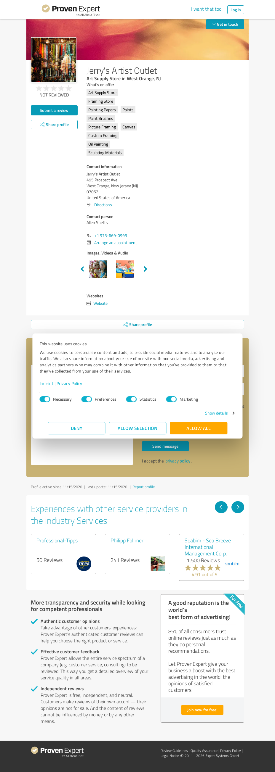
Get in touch (225, 24)
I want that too (206, 9)
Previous (82, 269)
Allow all (198, 428)
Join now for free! (202, 710)
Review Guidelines (174, 750)
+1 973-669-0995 (110, 235)
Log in (236, 9)
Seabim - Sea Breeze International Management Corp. (208, 547)
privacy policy (177, 461)
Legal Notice (170, 755)
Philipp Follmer (127, 540)
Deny (76, 428)
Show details (208, 413)
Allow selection (137, 428)
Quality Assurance (204, 750)
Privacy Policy (77, 383)
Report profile (143, 486)
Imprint (55, 383)
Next (145, 269)
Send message (165, 446)
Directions (103, 204)
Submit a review (54, 110)
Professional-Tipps (57, 540)
